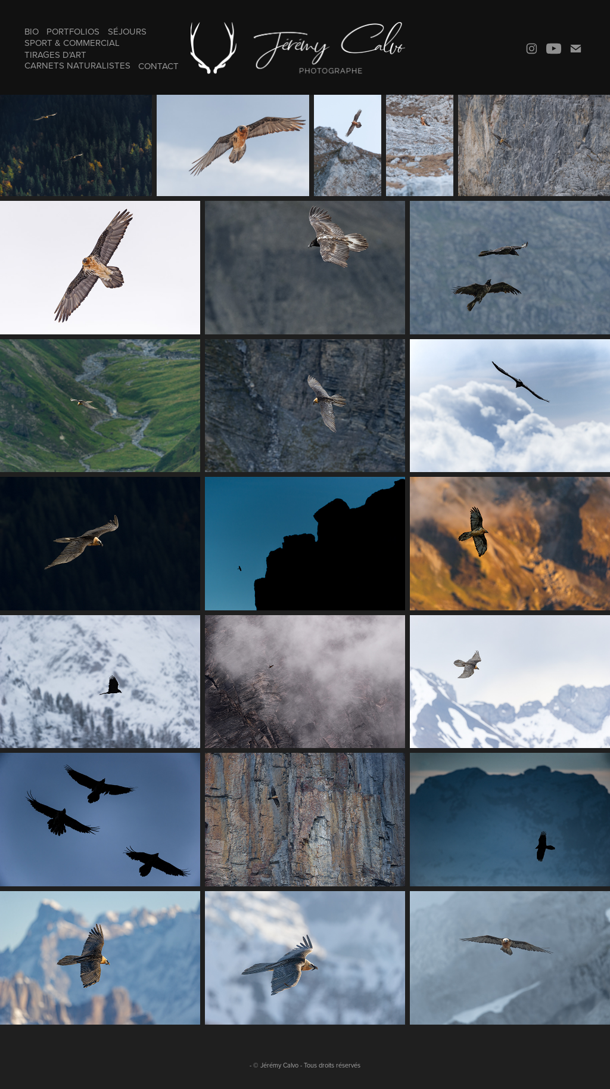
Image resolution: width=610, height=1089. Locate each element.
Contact (158, 66)
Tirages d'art (55, 54)
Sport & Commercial (72, 42)
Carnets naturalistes (77, 65)
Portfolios (72, 31)
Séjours (127, 31)
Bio (31, 31)
